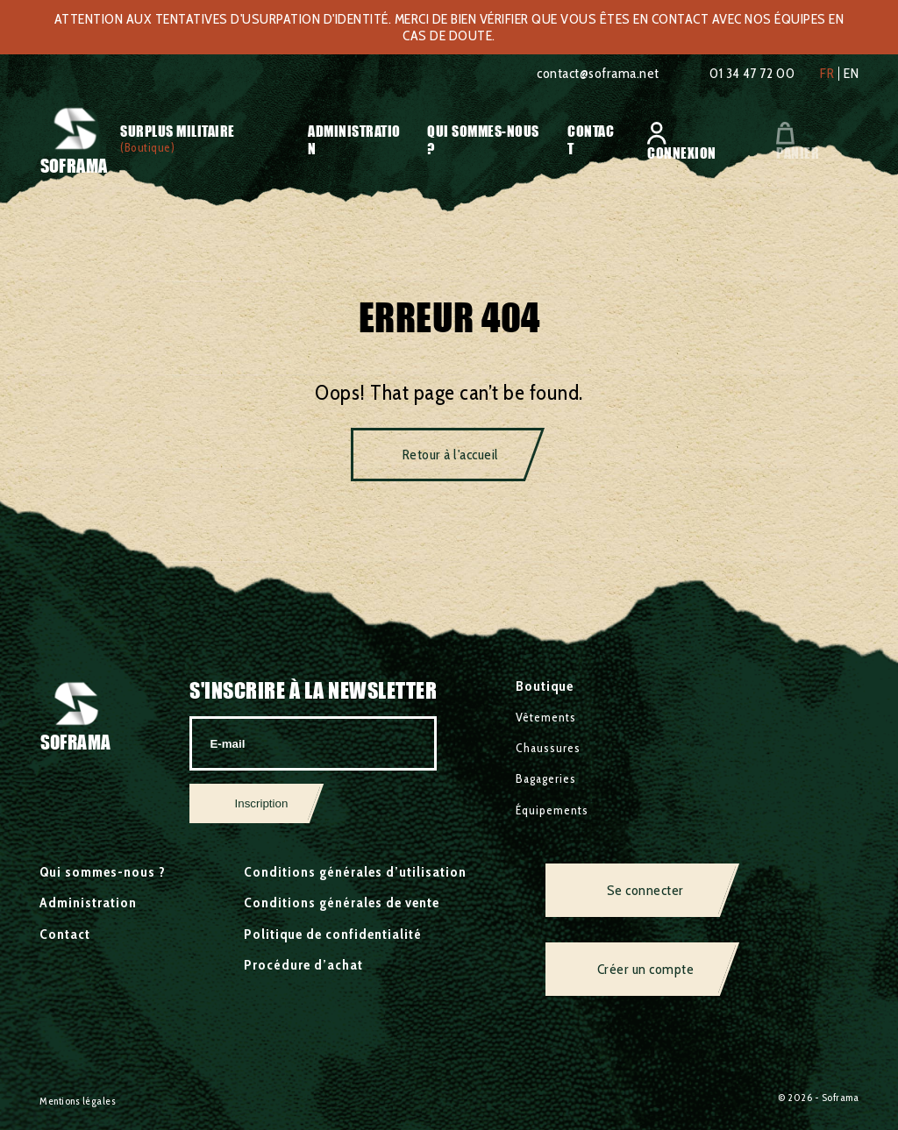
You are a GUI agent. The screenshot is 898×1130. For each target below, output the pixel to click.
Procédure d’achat (303, 964)
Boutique (545, 686)
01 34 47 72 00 (752, 73)
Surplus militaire (177, 131)
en (851, 74)
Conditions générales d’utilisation (355, 871)
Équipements (552, 810)
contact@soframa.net (598, 73)
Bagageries (546, 778)
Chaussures (548, 748)
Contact (64, 934)
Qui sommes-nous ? (102, 871)
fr (827, 74)
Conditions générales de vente (341, 902)
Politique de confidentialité (333, 934)
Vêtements (546, 717)
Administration (88, 902)
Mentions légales (77, 1100)
